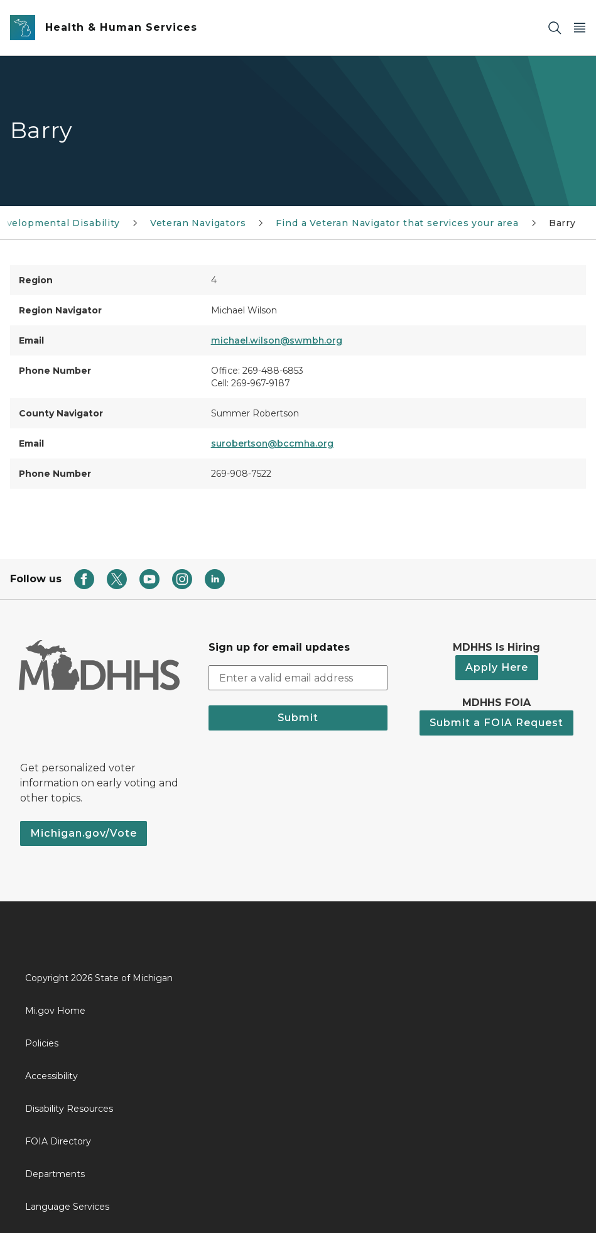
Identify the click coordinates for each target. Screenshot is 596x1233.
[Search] (554, 28)
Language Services (67, 1206)
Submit (298, 718)
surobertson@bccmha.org (272, 443)
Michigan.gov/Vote (83, 833)
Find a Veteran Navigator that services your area (397, 223)
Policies (41, 1043)
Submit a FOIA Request (496, 723)
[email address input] (298, 677)
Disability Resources (69, 1108)
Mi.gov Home (55, 1010)
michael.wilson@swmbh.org (276, 340)
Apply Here (496, 667)
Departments (55, 1174)
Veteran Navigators (198, 223)
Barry (562, 223)
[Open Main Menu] (579, 28)
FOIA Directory (58, 1141)
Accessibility (51, 1076)
